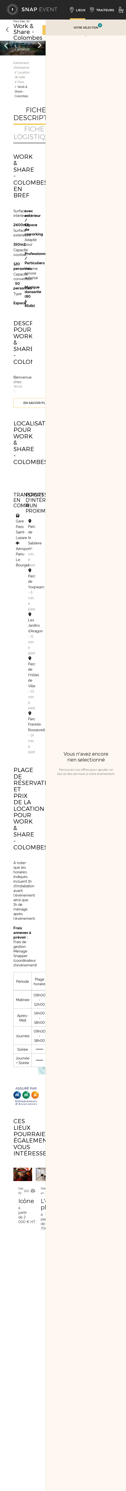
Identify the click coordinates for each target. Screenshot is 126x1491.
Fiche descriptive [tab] (35, 113)
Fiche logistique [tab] (34, 132)
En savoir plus (36, 403)
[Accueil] (32, 10)
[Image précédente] (6, 45)
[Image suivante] (39, 45)
